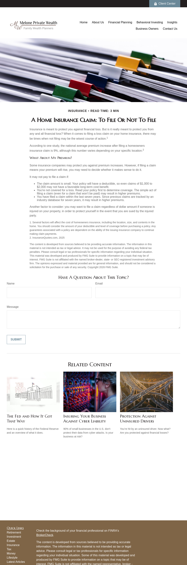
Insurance (13, 545)
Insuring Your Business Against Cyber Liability (84, 419)
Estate (11, 540)
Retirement (14, 532)
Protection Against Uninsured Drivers (138, 419)
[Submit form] (16, 339)
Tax (9, 549)
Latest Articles (16, 561)
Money (11, 553)
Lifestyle (12, 557)
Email (99, 283)
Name (11, 283)
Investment (14, 536)
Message (13, 306)
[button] (83, 22)
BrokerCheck (44, 535)
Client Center (164, 3)
